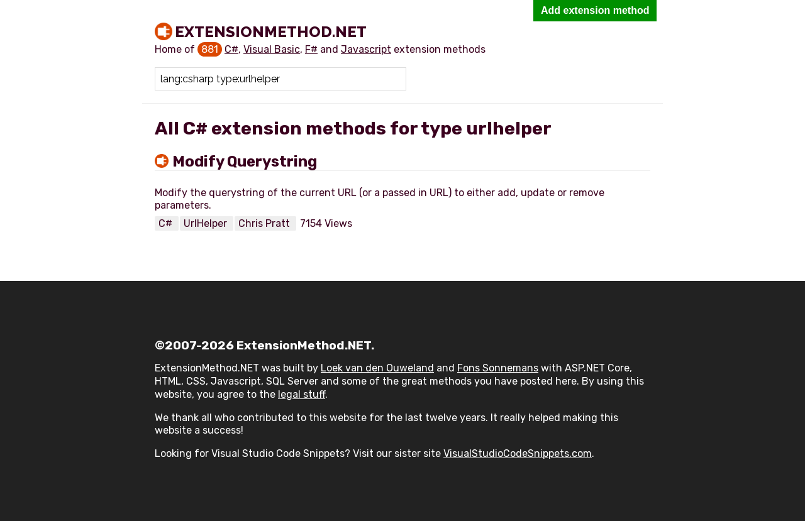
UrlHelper (207, 223)
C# (231, 49)
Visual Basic (271, 49)
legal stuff (301, 394)
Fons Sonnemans (497, 368)
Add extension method (595, 10)
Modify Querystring (244, 161)
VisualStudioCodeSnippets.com (517, 453)
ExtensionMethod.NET (271, 31)
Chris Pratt (265, 223)
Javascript (366, 49)
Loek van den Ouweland (377, 368)
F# (311, 49)
